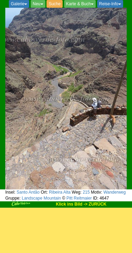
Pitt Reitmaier (79, 198)
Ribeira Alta (59, 192)
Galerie (19, 3)
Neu (38, 3)
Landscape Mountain (41, 198)
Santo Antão (28, 192)
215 (86, 192)
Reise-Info (110, 3)
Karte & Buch (80, 3)
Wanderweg (114, 192)
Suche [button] (55, 3)
